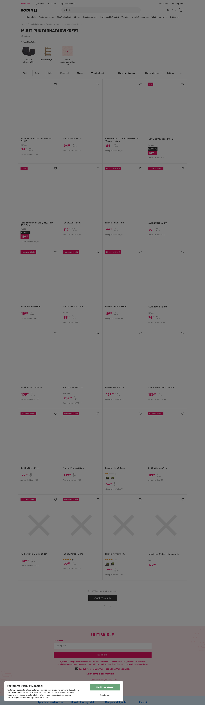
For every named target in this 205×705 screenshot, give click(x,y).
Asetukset (105, 695)
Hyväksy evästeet (105, 687)
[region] (63, 691)
